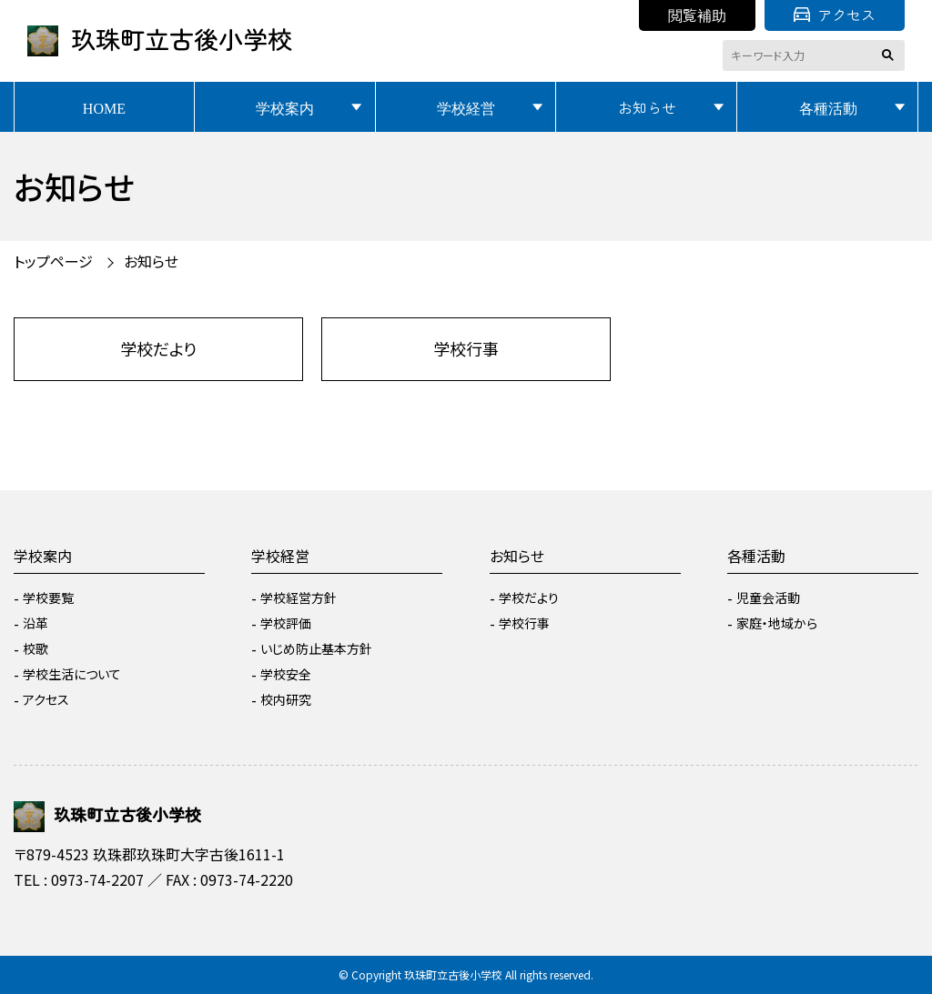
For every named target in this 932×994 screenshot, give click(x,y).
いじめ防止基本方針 (316, 648)
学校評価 (285, 623)
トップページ (53, 261)
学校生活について (72, 674)
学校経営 (466, 107)
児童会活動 (768, 597)
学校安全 (285, 674)
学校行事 (466, 348)
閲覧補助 (697, 14)
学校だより (158, 348)
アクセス (835, 14)
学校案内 (285, 107)
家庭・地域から (776, 623)
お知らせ (647, 107)
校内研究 (285, 699)
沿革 (35, 623)
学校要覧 (48, 597)
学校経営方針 (298, 597)
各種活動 (828, 107)
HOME (104, 107)
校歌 (35, 648)
